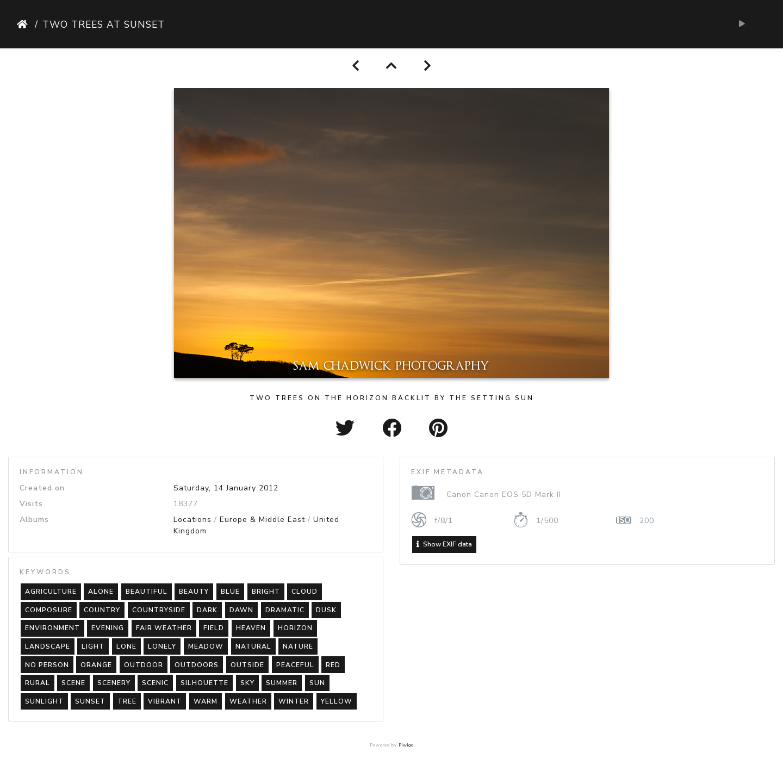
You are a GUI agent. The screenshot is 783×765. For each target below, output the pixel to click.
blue (230, 591)
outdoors (197, 665)
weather (248, 701)
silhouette (204, 683)
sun (317, 683)
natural (253, 646)
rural (37, 683)
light (93, 646)
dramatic (284, 610)
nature (298, 646)
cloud (304, 591)
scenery (113, 683)
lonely (162, 646)
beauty (194, 591)
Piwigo (406, 745)
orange (96, 665)
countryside (158, 610)
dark (207, 610)
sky (247, 683)
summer (281, 683)
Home (23, 24)
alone (101, 591)
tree (126, 701)
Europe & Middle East (262, 519)
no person (47, 665)
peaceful (295, 665)
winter (293, 701)
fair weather (164, 628)
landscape (47, 646)
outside (247, 665)
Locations (192, 519)
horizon (295, 628)
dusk (326, 610)
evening (107, 628)
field (213, 628)
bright (266, 591)
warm (205, 701)
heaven (251, 628)
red (333, 665)
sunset (90, 701)
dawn (241, 610)
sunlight (44, 701)
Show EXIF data (444, 544)
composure (48, 610)
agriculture (51, 591)
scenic (155, 683)
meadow (205, 646)
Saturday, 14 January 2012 (225, 488)
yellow (336, 701)
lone (126, 646)
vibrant (165, 701)
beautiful (146, 591)
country (102, 610)
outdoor (143, 665)
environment (52, 628)
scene (73, 683)
